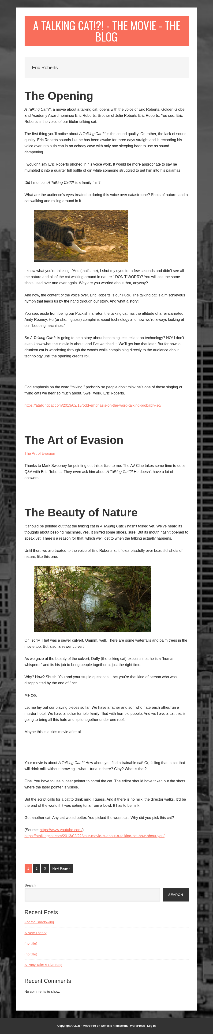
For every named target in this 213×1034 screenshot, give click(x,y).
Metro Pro (89, 1025)
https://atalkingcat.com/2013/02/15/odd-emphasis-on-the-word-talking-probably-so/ (93, 405)
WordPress (137, 1025)
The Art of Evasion (74, 440)
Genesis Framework (114, 1025)
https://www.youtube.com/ (61, 830)
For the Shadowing (39, 922)
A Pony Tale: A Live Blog (44, 965)
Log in (151, 1025)
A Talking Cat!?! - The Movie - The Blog (106, 31)
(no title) (31, 943)
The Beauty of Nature (81, 512)
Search (30, 885)
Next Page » (61, 869)
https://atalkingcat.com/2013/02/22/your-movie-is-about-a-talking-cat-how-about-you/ (95, 836)
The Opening (59, 96)
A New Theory (36, 933)
